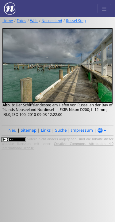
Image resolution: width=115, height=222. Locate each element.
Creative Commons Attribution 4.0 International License (57, 146)
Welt (34, 20)
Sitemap (28, 130)
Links (46, 130)
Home (7, 20)
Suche (61, 130)
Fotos (21, 20)
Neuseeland (52, 20)
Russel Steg (76, 20)
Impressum (82, 130)
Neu (13, 130)
